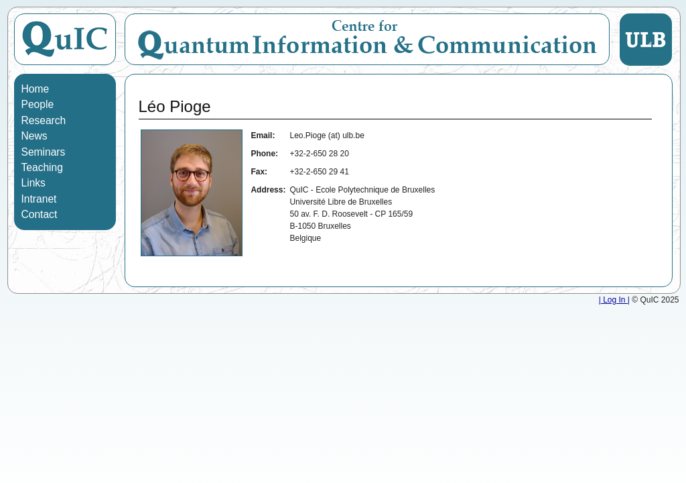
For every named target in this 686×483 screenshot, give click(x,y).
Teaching (42, 167)
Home (35, 89)
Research (43, 120)
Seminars (43, 152)
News (34, 136)
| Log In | (614, 300)
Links (33, 183)
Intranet (39, 199)
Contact (39, 214)
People (37, 104)
